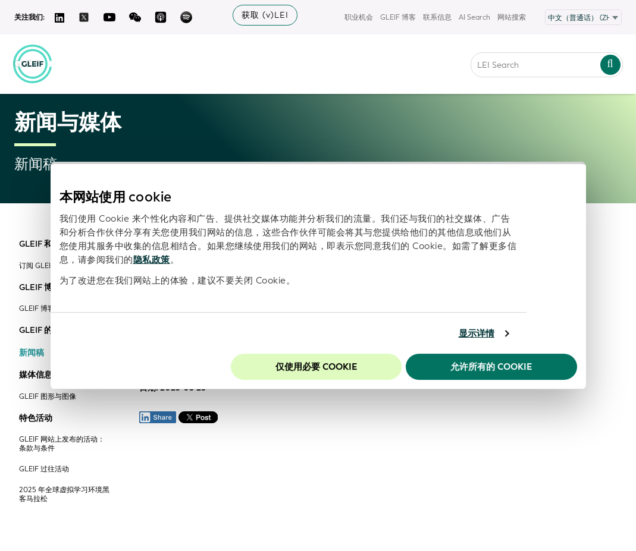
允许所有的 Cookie (491, 367)
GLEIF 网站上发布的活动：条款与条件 (62, 444)
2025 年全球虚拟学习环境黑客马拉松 (64, 494)
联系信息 (437, 17)
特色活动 (35, 418)
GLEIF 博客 (398, 17)
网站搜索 (511, 17)
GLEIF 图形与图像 (47, 396)
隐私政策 (151, 260)
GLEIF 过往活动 (44, 469)
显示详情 (476, 333)
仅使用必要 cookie (316, 367)
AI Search (474, 17)
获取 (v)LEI (265, 15)
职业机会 (358, 17)
